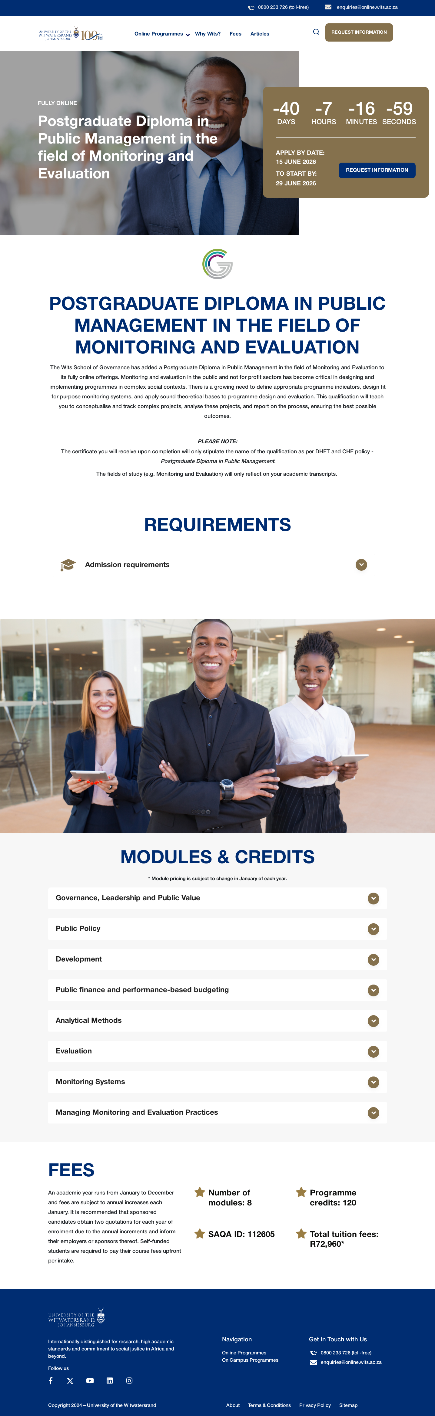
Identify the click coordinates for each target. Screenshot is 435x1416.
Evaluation (74, 1051)
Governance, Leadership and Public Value (128, 898)
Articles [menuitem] (260, 34)
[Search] (303, 31)
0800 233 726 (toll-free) (283, 7)
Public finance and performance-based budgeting (142, 990)
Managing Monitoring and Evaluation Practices (137, 1113)
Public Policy (78, 929)
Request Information (377, 170)
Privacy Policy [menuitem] (315, 1406)
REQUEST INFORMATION (359, 32)
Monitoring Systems (90, 1082)
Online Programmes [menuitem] (158, 34)
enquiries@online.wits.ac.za (367, 7)
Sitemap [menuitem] (348, 1406)
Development (79, 959)
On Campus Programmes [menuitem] (250, 1360)
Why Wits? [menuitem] (208, 34)
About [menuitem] (233, 1406)
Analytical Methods (89, 1021)
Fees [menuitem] (235, 34)
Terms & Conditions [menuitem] (269, 1406)
